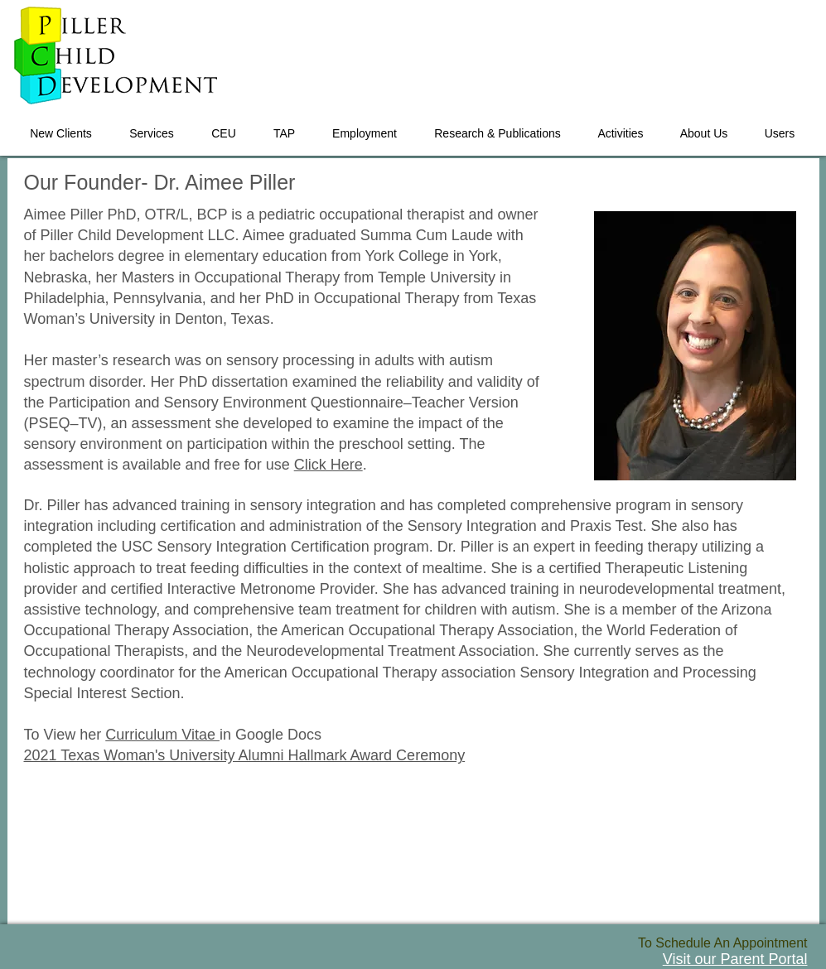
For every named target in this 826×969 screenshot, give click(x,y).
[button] (152, 126)
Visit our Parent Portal (735, 959)
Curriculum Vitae (162, 734)
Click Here (328, 464)
